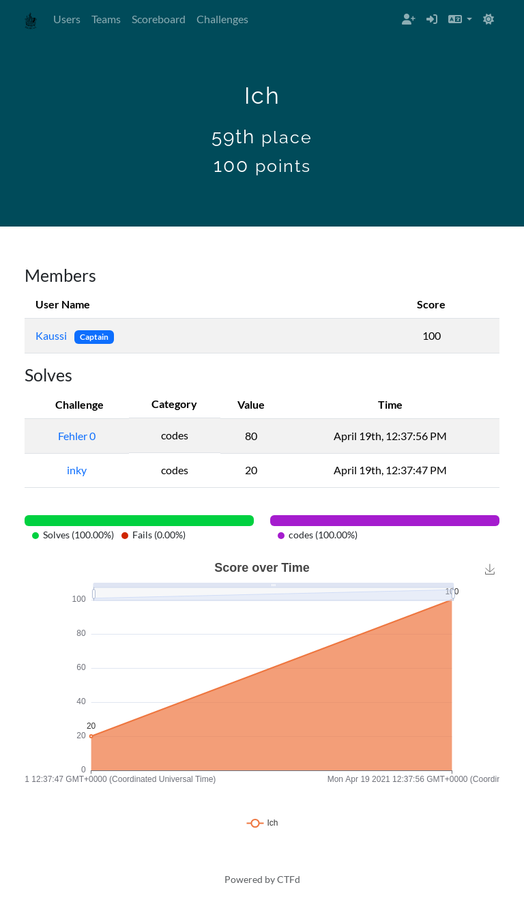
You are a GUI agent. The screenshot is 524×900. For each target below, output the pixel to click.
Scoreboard (159, 18)
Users (67, 18)
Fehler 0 (77, 435)
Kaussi (52, 335)
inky (77, 469)
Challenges (222, 18)
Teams (106, 18)
